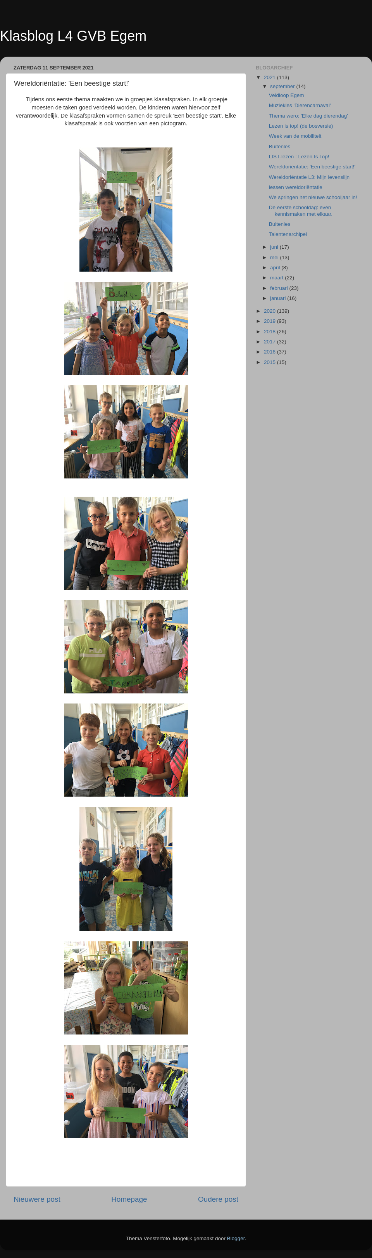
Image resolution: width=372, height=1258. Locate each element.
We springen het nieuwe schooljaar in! (313, 197)
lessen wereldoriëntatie (295, 187)
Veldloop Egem (286, 95)
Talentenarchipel (288, 234)
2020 (270, 311)
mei (275, 257)
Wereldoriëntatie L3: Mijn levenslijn (309, 177)
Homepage (129, 1199)
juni (275, 247)
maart (277, 278)
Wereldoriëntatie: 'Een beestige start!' (312, 167)
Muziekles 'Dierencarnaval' (300, 105)
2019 (270, 321)
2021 (270, 77)
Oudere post (218, 1199)
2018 (270, 331)
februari (279, 288)
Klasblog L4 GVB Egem (73, 36)
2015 (270, 362)
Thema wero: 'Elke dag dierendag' (308, 116)
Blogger (236, 1238)
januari (278, 298)
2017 (270, 342)
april (275, 267)
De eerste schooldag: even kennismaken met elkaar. (300, 210)
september (283, 86)
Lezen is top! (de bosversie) (301, 126)
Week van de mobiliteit (295, 136)
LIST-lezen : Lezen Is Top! (299, 156)
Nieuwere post (37, 1199)
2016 (270, 352)
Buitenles (280, 146)
